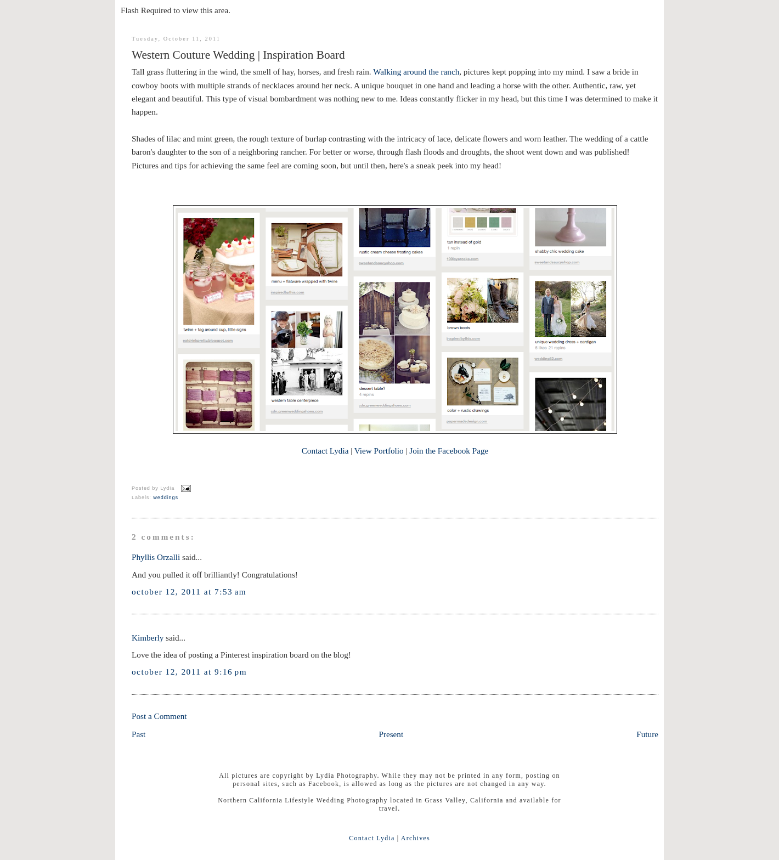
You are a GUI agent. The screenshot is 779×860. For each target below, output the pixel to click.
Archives (415, 838)
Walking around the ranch (416, 71)
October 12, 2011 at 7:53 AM (189, 591)
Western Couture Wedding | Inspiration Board (238, 54)
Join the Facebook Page (448, 450)
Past (138, 734)
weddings (165, 497)
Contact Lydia (325, 450)
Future (647, 734)
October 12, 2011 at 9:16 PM (189, 671)
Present (391, 734)
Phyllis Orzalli (156, 557)
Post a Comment (159, 716)
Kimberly (147, 637)
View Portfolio (379, 450)
